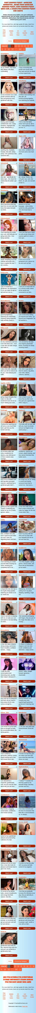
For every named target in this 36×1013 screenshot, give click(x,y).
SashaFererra (5, 739)
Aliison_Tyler (5, 712)
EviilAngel (4, 410)
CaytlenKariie (5, 465)
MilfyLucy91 (4, 328)
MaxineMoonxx (5, 300)
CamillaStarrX (5, 795)
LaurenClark (4, 767)
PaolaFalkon (22, 877)
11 (12, 49)
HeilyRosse (4, 437)
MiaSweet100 (23, 739)
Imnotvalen (4, 245)
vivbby (3, 519)
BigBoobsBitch (23, 767)
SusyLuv (3, 931)
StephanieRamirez (6, 602)
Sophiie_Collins (6, 383)
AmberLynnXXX (6, 81)
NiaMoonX (22, 410)
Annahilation (5, 53)
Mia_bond (22, 630)
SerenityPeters (23, 849)
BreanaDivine (5, 630)
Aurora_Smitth (23, 822)
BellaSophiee (5, 904)
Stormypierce (23, 437)
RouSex (21, 300)
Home (10, 41)
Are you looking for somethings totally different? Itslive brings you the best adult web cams (18, 979)
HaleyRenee (22, 81)
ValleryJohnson (23, 465)
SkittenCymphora (6, 492)
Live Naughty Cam (25, 32)
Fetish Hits (25, 1006)
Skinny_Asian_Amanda (26, 163)
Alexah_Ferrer (23, 272)
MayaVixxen (22, 492)
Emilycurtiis (4, 272)
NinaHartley (4, 108)
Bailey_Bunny (5, 136)
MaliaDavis (22, 602)
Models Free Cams (11, 32)
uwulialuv (22, 795)
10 (8, 49)
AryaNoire (4, 822)
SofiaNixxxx (22, 657)
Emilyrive (22, 245)
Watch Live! (9, 77)
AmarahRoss (5, 684)
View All (4, 46)
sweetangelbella (6, 575)
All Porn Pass (18, 32)
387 (20, 49)
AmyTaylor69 (23, 519)
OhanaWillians (5, 657)
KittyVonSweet (5, 218)
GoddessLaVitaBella (25, 190)
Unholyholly (4, 163)
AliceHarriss (4, 190)
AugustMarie (23, 355)
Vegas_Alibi (22, 136)
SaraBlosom (22, 548)
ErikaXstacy (22, 218)
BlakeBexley (23, 712)
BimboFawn (4, 355)
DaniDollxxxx (23, 575)
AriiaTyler (22, 328)
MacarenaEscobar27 (25, 904)
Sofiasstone (22, 383)
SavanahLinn (23, 108)
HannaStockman (6, 849)
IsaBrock (3, 877)
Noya (20, 684)
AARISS (21, 53)
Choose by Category (21, 41)
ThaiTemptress (5, 548)
